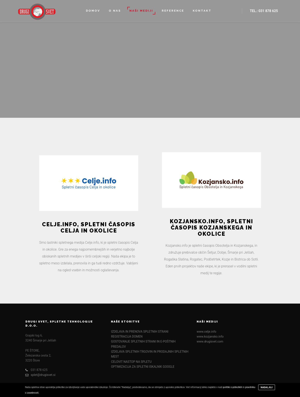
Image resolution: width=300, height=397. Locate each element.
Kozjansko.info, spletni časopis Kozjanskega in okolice (211, 227)
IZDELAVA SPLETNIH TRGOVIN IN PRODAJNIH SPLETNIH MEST (149, 354)
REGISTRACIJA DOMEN (126, 336)
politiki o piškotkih (232, 387)
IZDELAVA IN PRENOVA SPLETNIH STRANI (139, 331)
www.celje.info (206, 331)
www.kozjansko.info (210, 336)
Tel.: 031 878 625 (264, 11)
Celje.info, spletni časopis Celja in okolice (88, 227)
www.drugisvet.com (210, 341)
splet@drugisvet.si (40, 374)
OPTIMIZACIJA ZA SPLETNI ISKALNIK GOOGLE (142, 366)
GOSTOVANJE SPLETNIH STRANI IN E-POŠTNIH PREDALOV (143, 344)
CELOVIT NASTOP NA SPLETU (131, 361)
